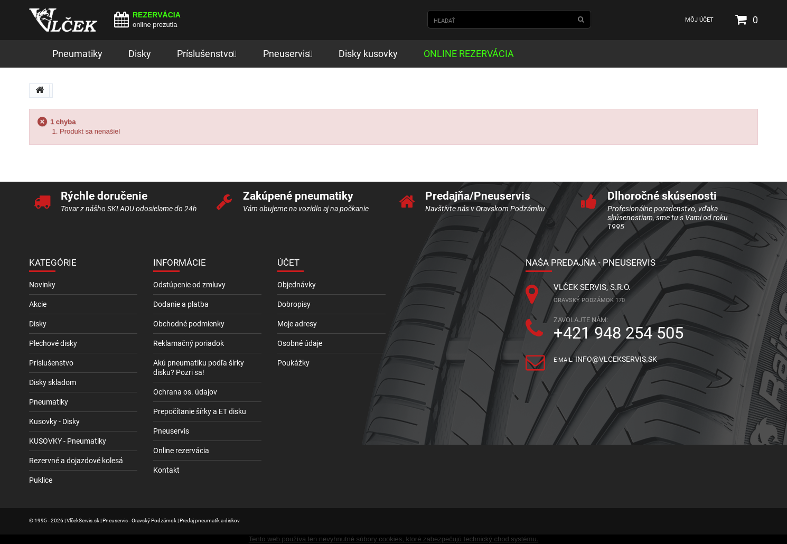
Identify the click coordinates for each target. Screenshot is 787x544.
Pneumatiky (48, 402)
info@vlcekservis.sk (616, 359)
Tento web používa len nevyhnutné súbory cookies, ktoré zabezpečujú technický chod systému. (393, 539)
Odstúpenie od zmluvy (189, 284)
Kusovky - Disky (54, 421)
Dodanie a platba (181, 304)
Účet (288, 262)
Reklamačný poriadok (188, 343)
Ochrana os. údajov (185, 392)
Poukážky (293, 363)
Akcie (37, 304)
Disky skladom (52, 382)
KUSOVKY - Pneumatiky (67, 441)
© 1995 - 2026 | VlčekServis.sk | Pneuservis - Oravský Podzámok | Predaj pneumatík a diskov (134, 520)
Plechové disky (53, 343)
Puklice (40, 480)
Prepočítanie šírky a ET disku (199, 411)
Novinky (42, 284)
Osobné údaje (299, 343)
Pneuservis (171, 431)
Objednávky (296, 284)
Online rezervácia (181, 450)
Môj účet (699, 19)
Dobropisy (294, 304)
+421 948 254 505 (618, 333)
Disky (37, 324)
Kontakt (166, 470)
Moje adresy (297, 324)
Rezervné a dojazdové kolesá (76, 460)
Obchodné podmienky (188, 324)
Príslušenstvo (51, 363)
